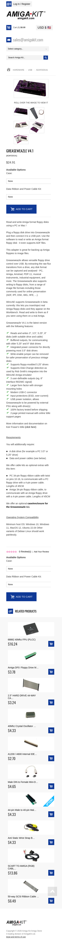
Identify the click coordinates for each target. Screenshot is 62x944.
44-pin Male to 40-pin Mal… (22, 810)
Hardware (18, 70)
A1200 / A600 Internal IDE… (22, 754)
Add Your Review (41, 552)
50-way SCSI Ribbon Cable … (23, 896)
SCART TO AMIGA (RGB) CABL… (21, 867)
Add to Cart (24, 209)
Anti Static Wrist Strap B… (21, 838)
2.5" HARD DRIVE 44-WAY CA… (22, 696)
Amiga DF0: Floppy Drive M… (23, 667)
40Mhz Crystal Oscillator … (22, 726)
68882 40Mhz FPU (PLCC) (22, 639)
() (30, 427)
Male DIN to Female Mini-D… (23, 782)
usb (30, 70)
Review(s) (25, 551)
